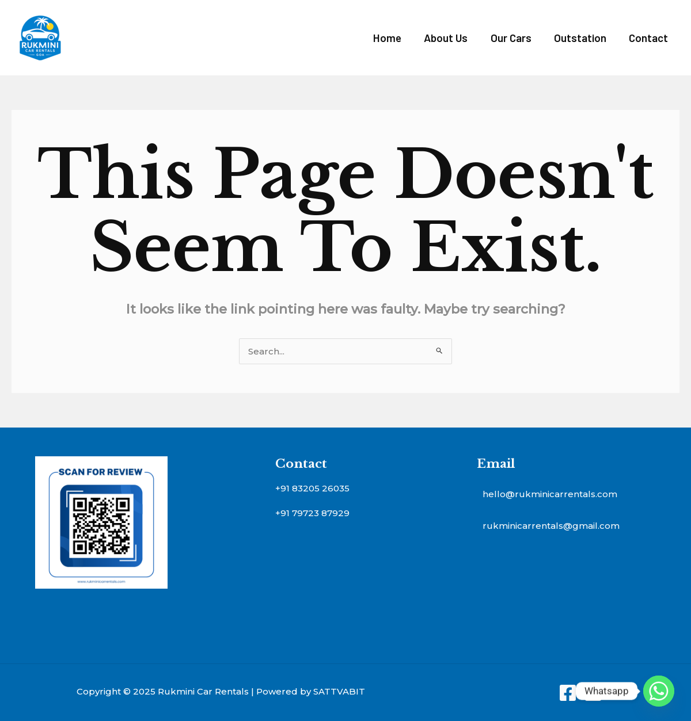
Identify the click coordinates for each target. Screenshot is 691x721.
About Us (448, 37)
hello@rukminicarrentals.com (550, 494)
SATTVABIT (339, 691)
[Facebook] (568, 693)
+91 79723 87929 (312, 513)
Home (391, 37)
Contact (649, 37)
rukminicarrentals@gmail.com (551, 525)
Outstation (581, 37)
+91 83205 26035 (312, 488)
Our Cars (512, 37)
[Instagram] (593, 693)
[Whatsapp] (658, 691)
